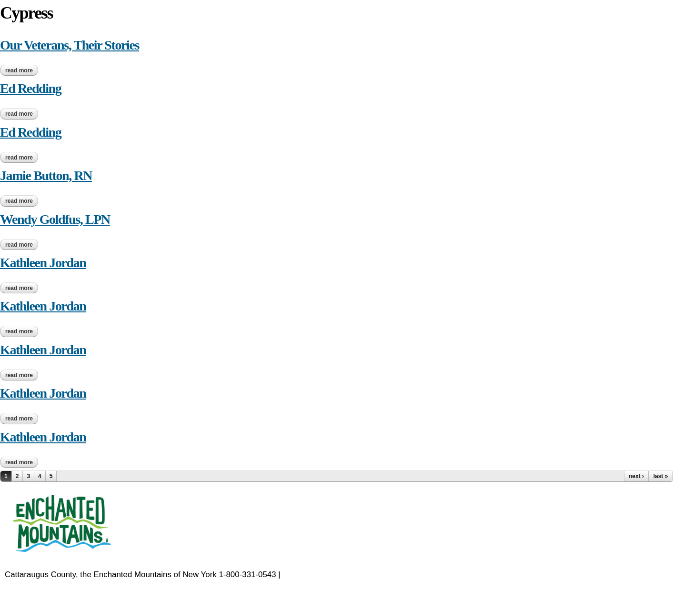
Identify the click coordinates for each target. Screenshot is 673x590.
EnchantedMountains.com (328, 574)
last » (660, 476)
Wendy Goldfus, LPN (55, 219)
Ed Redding (30, 88)
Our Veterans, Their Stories (69, 45)
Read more (21, 70)
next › (636, 476)
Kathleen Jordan (43, 262)
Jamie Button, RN (46, 175)
